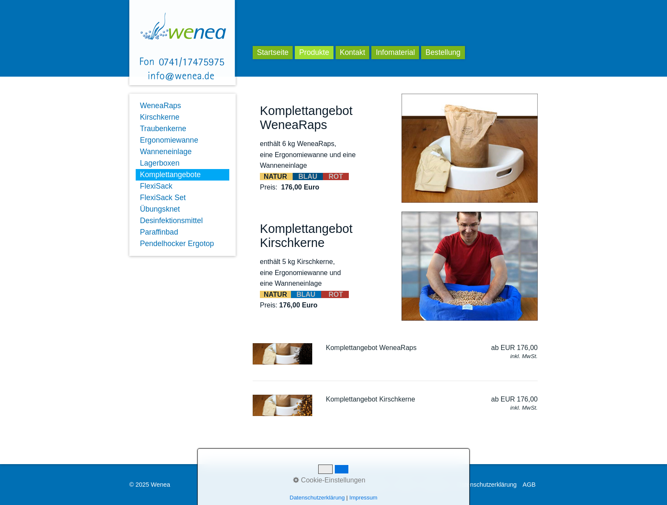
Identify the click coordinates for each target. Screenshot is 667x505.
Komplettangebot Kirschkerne (370, 399)
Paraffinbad (159, 232)
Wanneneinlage (166, 151)
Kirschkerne (160, 117)
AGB (529, 484)
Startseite (272, 52)
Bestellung (442, 52)
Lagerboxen (160, 163)
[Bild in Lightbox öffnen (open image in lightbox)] (470, 148)
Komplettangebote (170, 174)
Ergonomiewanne (169, 140)
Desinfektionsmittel (171, 220)
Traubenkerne (163, 128)
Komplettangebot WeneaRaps (371, 347)
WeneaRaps (160, 105)
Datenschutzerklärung (487, 484)
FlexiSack (156, 186)
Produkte (314, 52)
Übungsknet (160, 209)
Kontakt (352, 52)
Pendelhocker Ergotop (177, 243)
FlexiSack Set (163, 197)
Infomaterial (395, 52)
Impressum (436, 484)
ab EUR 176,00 (514, 347)
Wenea (283, 26)
